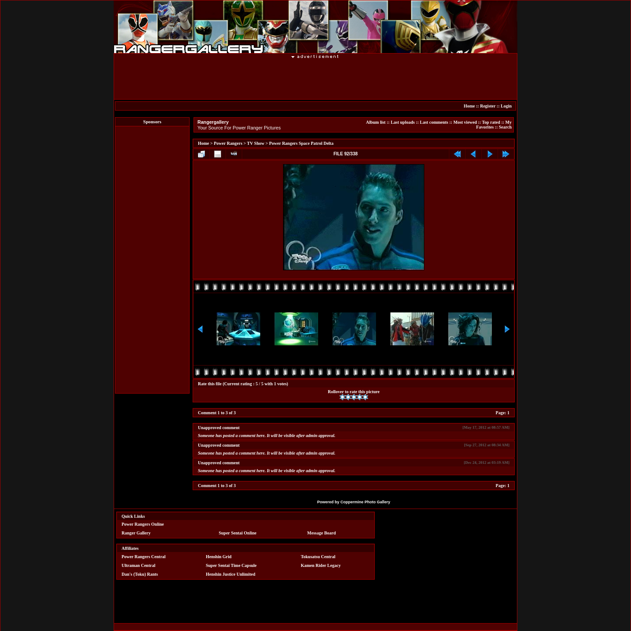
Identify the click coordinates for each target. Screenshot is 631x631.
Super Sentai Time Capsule (231, 565)
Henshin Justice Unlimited (230, 574)
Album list (376, 122)
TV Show (256, 143)
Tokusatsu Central (318, 556)
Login (506, 106)
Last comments (434, 122)
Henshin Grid (219, 556)
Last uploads (403, 122)
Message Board (321, 533)
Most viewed (465, 122)
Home (469, 106)
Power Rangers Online (143, 524)
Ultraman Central (138, 565)
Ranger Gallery (136, 533)
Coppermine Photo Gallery (366, 502)
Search (505, 127)
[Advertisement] (152, 259)
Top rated (491, 122)
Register (487, 106)
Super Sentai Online (238, 533)
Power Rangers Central (143, 556)
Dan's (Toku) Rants (140, 574)
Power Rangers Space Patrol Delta (301, 143)
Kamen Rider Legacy (321, 565)
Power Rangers (228, 143)
